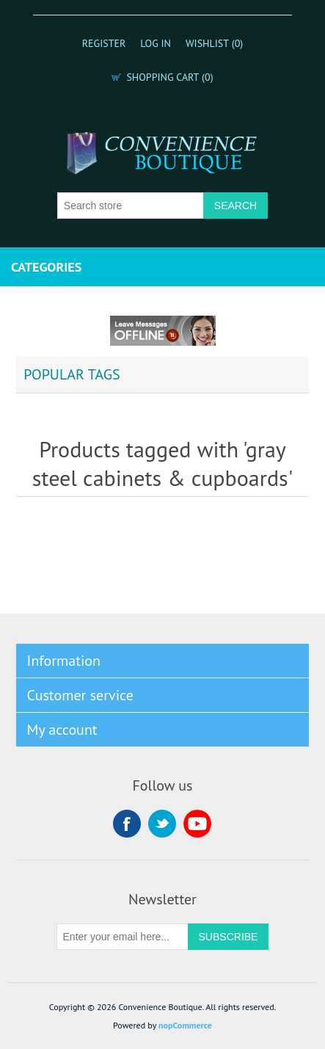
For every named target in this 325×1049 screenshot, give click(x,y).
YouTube (197, 824)
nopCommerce (185, 1025)
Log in (155, 43)
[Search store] (130, 205)
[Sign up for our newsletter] (122, 936)
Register (104, 43)
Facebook (127, 824)
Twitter (162, 824)
